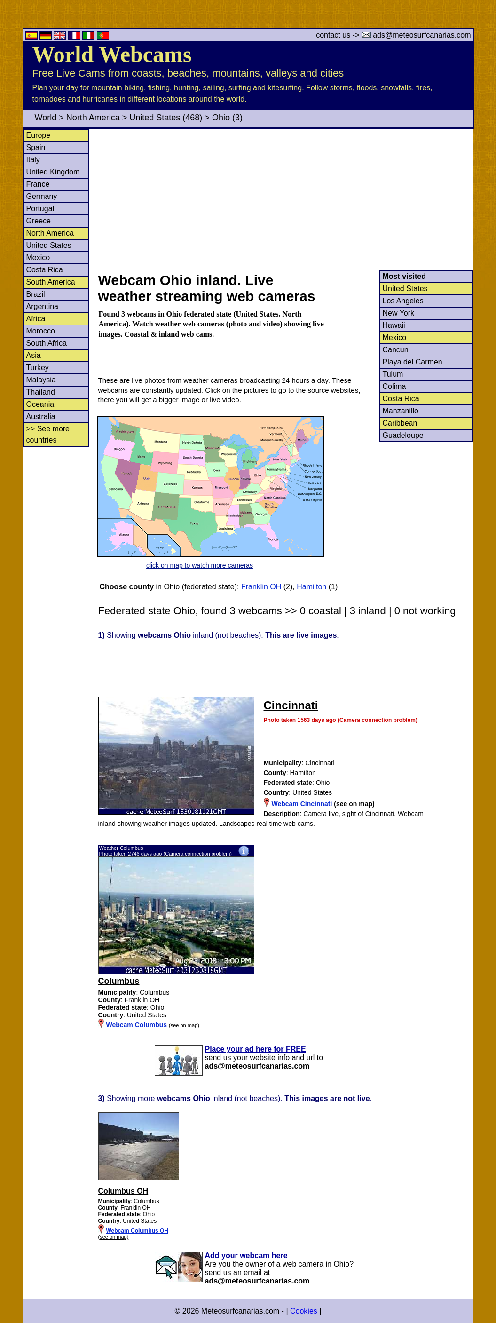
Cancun (396, 350)
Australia (40, 416)
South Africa (46, 343)
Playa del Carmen (412, 362)
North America (93, 117)
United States (154, 117)
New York (399, 313)
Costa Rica (44, 270)
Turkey (37, 368)
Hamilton (311, 587)
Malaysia (41, 380)
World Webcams (112, 54)
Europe (38, 135)
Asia (33, 355)
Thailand (40, 392)
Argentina (42, 306)
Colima (394, 386)
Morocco (40, 331)
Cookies (303, 1311)
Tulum (393, 374)
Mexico (38, 257)
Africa (36, 319)
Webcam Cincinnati (302, 804)
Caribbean (400, 423)
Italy (33, 160)
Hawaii (394, 325)
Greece (38, 221)
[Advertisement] (285, 199)
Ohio (221, 117)
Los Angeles (403, 301)
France (38, 184)
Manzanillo (400, 411)
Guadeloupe (403, 435)
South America (50, 282)
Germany (41, 196)
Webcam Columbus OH (137, 1231)
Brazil (35, 294)
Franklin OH (261, 587)
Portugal (40, 209)
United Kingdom (53, 172)
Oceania (40, 404)
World (46, 117)
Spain (36, 147)
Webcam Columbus (136, 1025)
